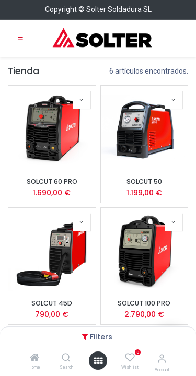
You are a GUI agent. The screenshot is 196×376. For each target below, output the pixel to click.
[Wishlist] (130, 357)
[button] (81, 100)
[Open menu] (98, 361)
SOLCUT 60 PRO (52, 181)
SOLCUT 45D (51, 303)
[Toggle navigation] (20, 38)
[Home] (34, 358)
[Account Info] (162, 358)
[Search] (66, 358)
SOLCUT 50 (144, 181)
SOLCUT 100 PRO (144, 303)
